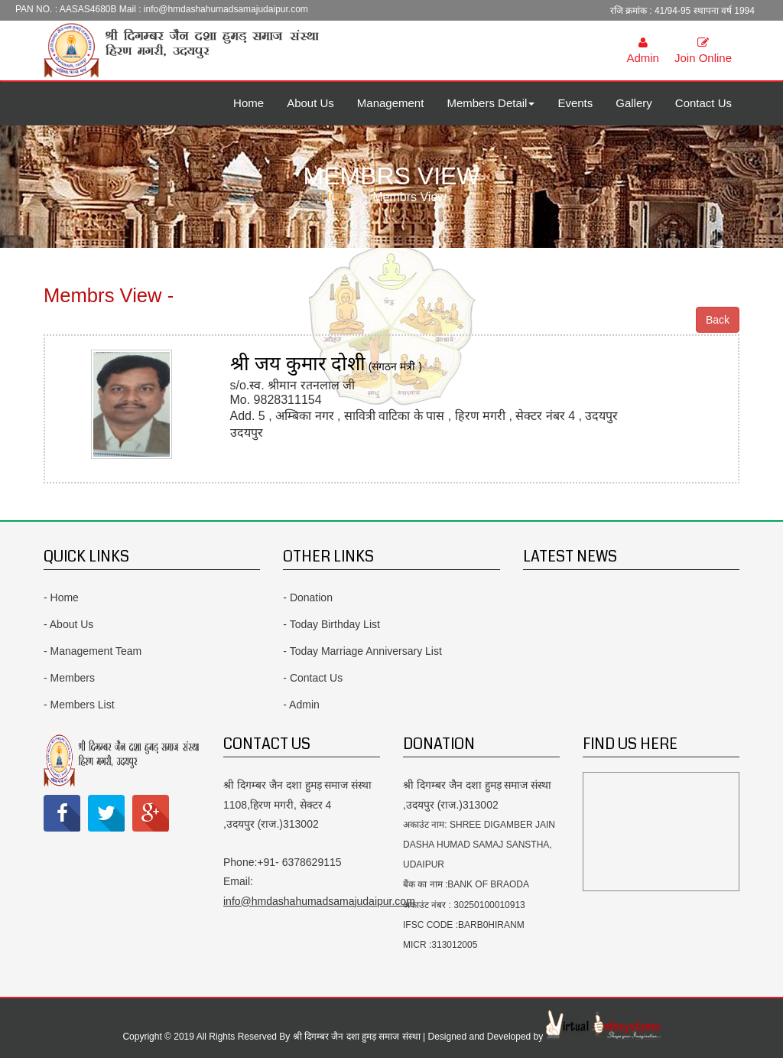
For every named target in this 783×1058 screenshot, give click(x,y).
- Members (69, 678)
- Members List (79, 704)
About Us (310, 102)
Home (248, 102)
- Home (61, 597)
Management (390, 102)
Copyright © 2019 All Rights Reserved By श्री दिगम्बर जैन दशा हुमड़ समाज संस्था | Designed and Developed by (333, 1036)
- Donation (308, 597)
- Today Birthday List (331, 624)
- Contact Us (313, 678)
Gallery (634, 102)
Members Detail (490, 102)
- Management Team (92, 651)
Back (717, 320)
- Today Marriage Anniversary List (362, 651)
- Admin (301, 704)
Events (575, 102)
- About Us (68, 624)
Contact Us (703, 102)
